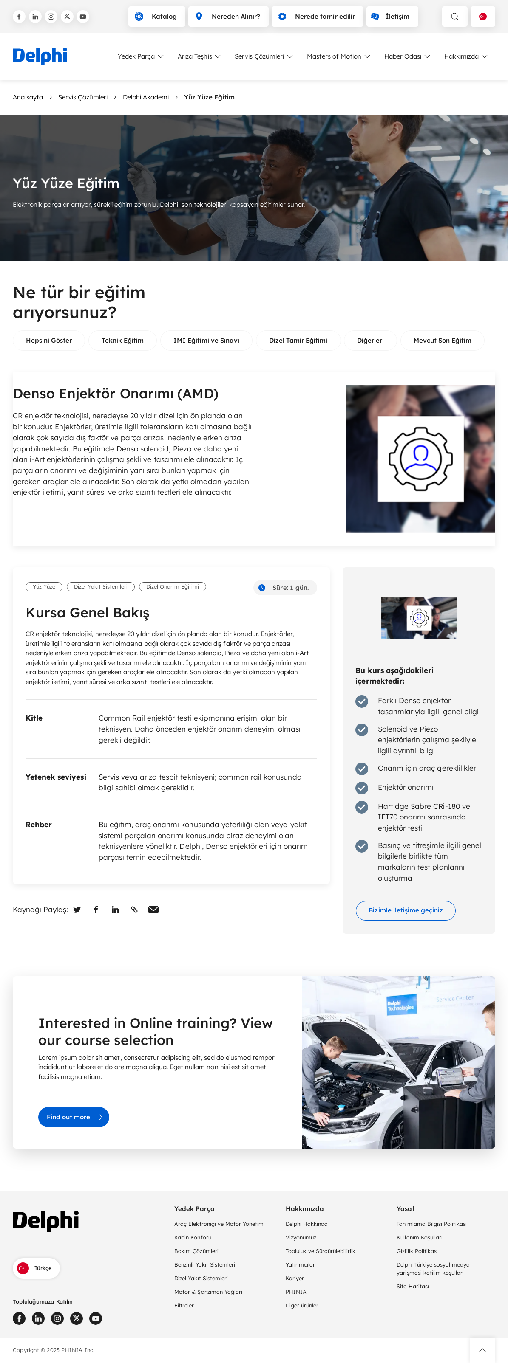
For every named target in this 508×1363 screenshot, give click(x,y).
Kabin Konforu (192, 1237)
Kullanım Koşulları (420, 1237)
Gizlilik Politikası (417, 1251)
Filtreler (184, 1305)
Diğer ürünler (302, 1305)
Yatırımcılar (300, 1264)
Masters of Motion (339, 56)
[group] (49, 340)
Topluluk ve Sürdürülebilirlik (320, 1251)
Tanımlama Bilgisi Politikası (432, 1223)
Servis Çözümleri (264, 56)
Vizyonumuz (301, 1237)
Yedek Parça (141, 56)
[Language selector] (483, 16)
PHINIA (296, 1291)
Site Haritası (413, 1286)
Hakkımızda (466, 56)
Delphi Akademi (146, 97)
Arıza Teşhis (200, 56)
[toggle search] (455, 16)
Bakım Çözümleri (196, 1251)
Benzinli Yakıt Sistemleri (204, 1264)
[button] (482, 1350)
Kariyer (295, 1278)
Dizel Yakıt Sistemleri (201, 1278)
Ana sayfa (28, 97)
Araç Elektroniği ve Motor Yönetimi (219, 1223)
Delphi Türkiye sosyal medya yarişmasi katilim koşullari (433, 1268)
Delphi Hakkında (307, 1223)
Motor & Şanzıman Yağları (208, 1291)
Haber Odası (407, 56)
